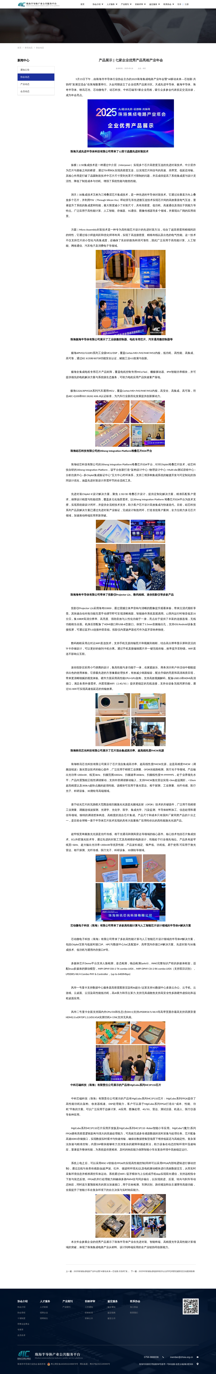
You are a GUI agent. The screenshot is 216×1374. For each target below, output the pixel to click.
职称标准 (89, 1312)
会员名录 (21, 1335)
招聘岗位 (44, 1318)
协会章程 (21, 1312)
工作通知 (89, 1307)
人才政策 (44, 1307)
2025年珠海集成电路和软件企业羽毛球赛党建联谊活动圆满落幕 (167, 1271)
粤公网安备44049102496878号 (64, 1364)
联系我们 (134, 1312)
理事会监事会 (23, 1324)
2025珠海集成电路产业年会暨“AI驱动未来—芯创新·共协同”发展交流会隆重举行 (108, 1271)
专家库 (20, 1329)
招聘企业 (44, 1312)
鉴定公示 (111, 1318)
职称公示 (89, 1318)
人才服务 (112, 4)
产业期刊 (126, 4)
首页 (82, 4)
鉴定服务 (154, 4)
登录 (179, 4)
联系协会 (168, 4)
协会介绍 (98, 4)
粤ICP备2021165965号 (100, 1364)
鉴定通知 (111, 1307)
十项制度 (21, 1318)
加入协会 (134, 1307)
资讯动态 (29, 48)
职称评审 (140, 4)
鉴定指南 (111, 1312)
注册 (187, 4)
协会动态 (40, 48)
